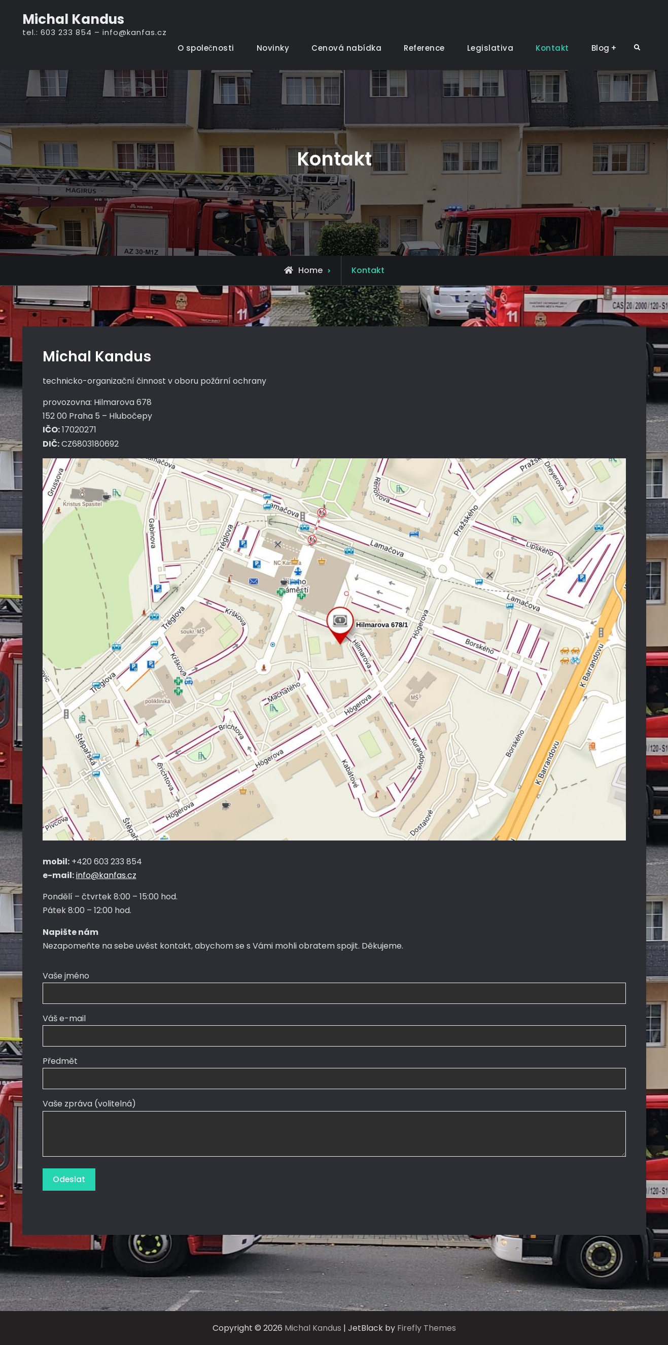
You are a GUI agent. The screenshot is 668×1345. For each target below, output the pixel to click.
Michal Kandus (73, 19)
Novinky (273, 48)
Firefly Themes (426, 1328)
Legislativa (490, 48)
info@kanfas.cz (106, 875)
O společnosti (206, 48)
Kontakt (552, 48)
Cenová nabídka (346, 48)
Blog (600, 48)
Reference (424, 48)
